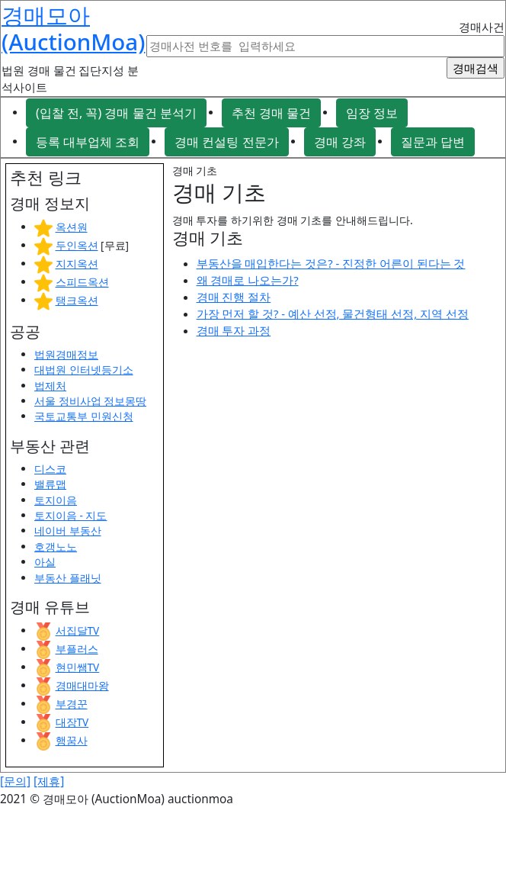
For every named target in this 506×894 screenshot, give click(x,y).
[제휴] (49, 781)
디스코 (50, 468)
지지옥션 (77, 263)
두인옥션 (77, 245)
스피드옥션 (82, 282)
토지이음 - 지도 (70, 515)
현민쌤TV (78, 667)
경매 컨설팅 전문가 (226, 141)
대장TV (72, 722)
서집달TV (78, 630)
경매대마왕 (82, 685)
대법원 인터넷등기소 (83, 369)
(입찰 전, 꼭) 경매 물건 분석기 (116, 113)
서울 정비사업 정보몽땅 (90, 401)
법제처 (50, 385)
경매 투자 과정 (234, 330)
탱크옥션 (77, 300)
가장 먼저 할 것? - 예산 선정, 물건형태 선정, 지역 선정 (333, 313)
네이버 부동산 (67, 530)
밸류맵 (50, 484)
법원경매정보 (66, 354)
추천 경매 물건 (271, 113)
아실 (45, 562)
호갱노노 (55, 546)
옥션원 (72, 227)
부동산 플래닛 (67, 578)
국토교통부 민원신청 (83, 416)
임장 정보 (372, 113)
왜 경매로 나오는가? (248, 280)
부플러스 (77, 649)
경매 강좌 (340, 141)
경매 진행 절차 (234, 296)
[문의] (15, 781)
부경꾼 (72, 703)
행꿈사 (72, 740)
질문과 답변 (433, 141)
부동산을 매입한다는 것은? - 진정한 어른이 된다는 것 (331, 263)
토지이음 (55, 500)
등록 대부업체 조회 (87, 141)
